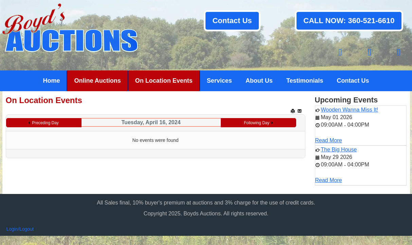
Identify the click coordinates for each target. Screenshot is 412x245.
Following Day (256, 122)
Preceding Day (45, 122)
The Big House (339, 149)
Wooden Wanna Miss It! (349, 110)
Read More (328, 140)
